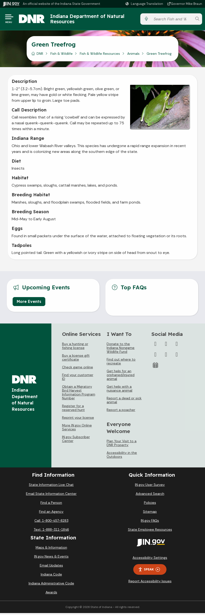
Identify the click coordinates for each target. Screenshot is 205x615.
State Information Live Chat (51, 486)
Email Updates (51, 567)
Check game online (77, 369)
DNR (40, 55)
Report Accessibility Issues (150, 583)
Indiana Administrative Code (51, 585)
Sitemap (150, 513)
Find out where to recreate (121, 363)
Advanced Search (150, 495)
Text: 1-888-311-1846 (51, 531)
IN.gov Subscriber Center (76, 441)
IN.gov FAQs (150, 522)
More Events (29, 303)
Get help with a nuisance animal (119, 390)
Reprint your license (78, 419)
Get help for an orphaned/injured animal (120, 377)
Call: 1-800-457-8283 (51, 522)
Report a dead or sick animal (124, 402)
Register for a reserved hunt (73, 410)
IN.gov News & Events (51, 558)
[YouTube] (155, 356)
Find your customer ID (77, 379)
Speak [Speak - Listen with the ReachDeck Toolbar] (149, 571)
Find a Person (51, 504)
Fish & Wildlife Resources (100, 55)
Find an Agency (51, 513)
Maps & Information (51, 549)
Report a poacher (121, 412)
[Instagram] (177, 346)
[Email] (177, 356)
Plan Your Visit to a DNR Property (121, 445)
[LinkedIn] (166, 356)
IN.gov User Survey (150, 486)
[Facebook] (155, 346)
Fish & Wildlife (61, 55)
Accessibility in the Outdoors (122, 456)
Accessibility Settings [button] (150, 559)
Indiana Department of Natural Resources (90, 19)
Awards (51, 594)
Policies (150, 504)
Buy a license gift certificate (76, 359)
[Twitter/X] (166, 346)
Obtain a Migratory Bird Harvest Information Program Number (78, 394)
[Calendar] (155, 367)
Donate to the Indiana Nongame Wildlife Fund (120, 350)
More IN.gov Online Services (77, 429)
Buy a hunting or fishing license (75, 348)
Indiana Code (51, 576)
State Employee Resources (150, 531)
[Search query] (171, 20)
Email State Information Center (51, 495)
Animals (133, 55)
